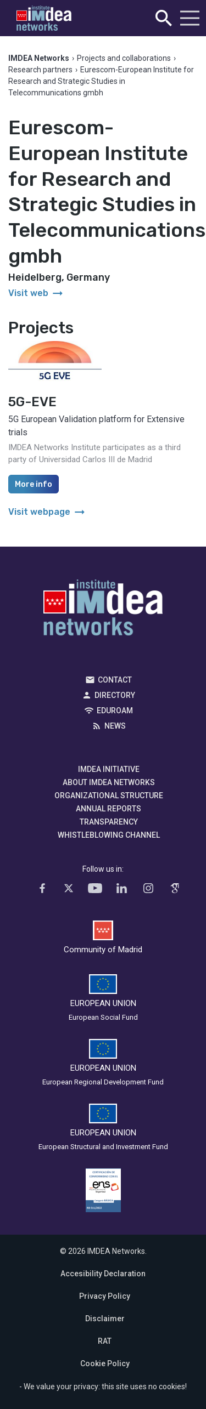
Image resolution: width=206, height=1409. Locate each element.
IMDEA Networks (103, 610)
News (115, 725)
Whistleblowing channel (109, 835)
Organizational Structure (108, 795)
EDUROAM (115, 710)
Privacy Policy (104, 1296)
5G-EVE (32, 402)
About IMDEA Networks (109, 782)
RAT (105, 1341)
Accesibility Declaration (103, 1273)
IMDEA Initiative (109, 769)
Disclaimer (105, 1318)
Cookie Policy (105, 1363)
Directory (114, 695)
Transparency (109, 821)
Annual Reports (108, 808)
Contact (115, 679)
